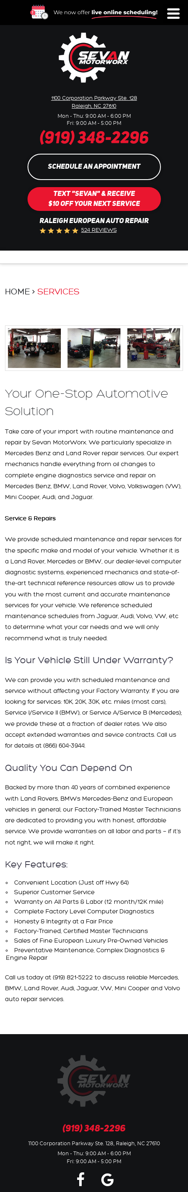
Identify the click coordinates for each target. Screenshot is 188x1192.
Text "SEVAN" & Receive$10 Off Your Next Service (94, 199)
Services (59, 292)
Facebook (80, 1179)
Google (107, 1179)
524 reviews (99, 230)
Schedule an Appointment (94, 166)
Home (17, 292)
